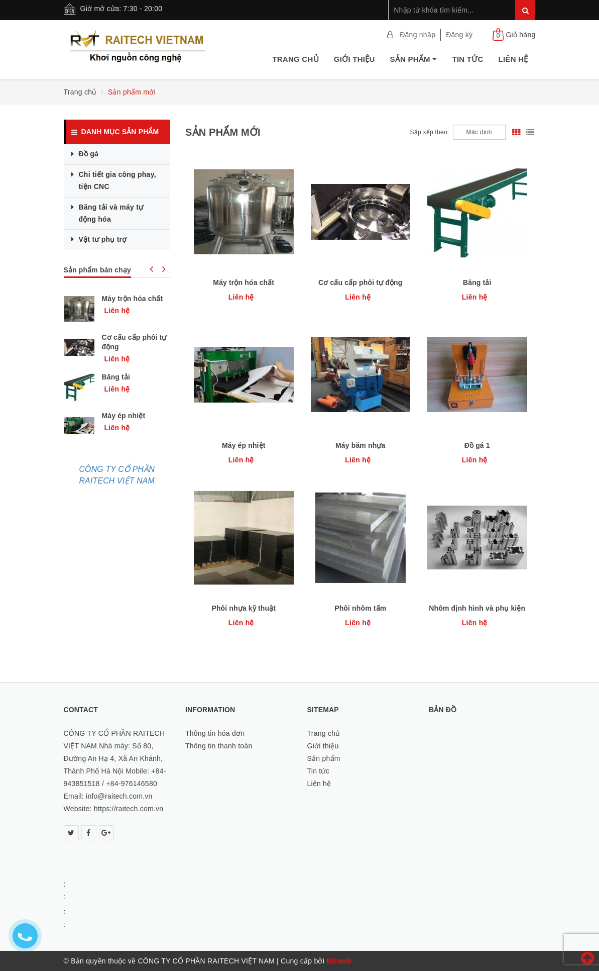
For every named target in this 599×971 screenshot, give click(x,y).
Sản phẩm (413, 59)
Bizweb (338, 961)
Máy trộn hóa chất (243, 282)
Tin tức (467, 59)
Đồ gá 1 (477, 445)
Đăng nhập (417, 35)
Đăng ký (459, 35)
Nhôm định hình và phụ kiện (477, 608)
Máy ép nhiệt (244, 445)
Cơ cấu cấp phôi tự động (360, 282)
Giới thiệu (354, 59)
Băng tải (477, 282)
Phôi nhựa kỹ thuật (243, 608)
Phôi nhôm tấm (360, 608)
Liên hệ (513, 59)
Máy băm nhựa (360, 445)
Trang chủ (295, 59)
